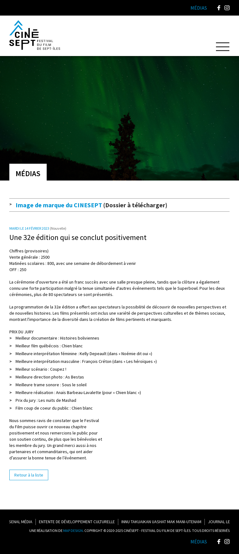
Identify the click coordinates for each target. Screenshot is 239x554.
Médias (198, 541)
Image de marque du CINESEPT (59, 205)
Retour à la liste (28, 475)
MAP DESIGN (73, 530)
